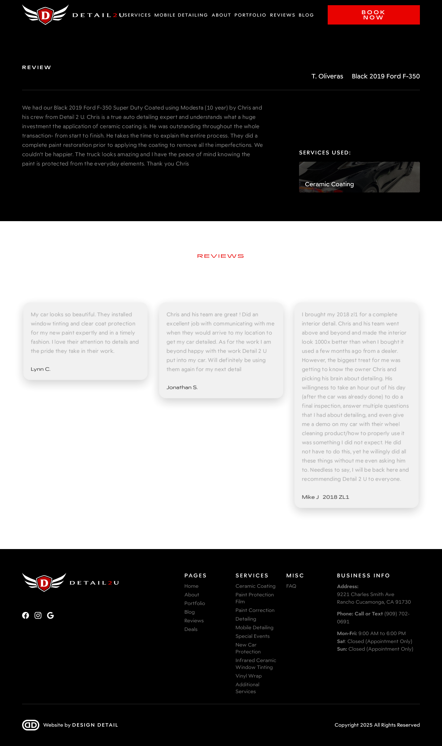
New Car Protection (248, 648)
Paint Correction (255, 610)
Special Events (253, 636)
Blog (306, 15)
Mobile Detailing (181, 15)
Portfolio (250, 15)
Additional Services (247, 687)
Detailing (246, 619)
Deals (191, 629)
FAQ (291, 586)
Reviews (283, 15)
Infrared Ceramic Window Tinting (256, 663)
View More (221, 541)
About (221, 15)
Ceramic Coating (256, 586)
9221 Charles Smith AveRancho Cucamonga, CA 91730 (374, 594)
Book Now (374, 15)
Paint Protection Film (255, 598)
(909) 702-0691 (373, 617)
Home (191, 586)
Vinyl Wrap (249, 676)
